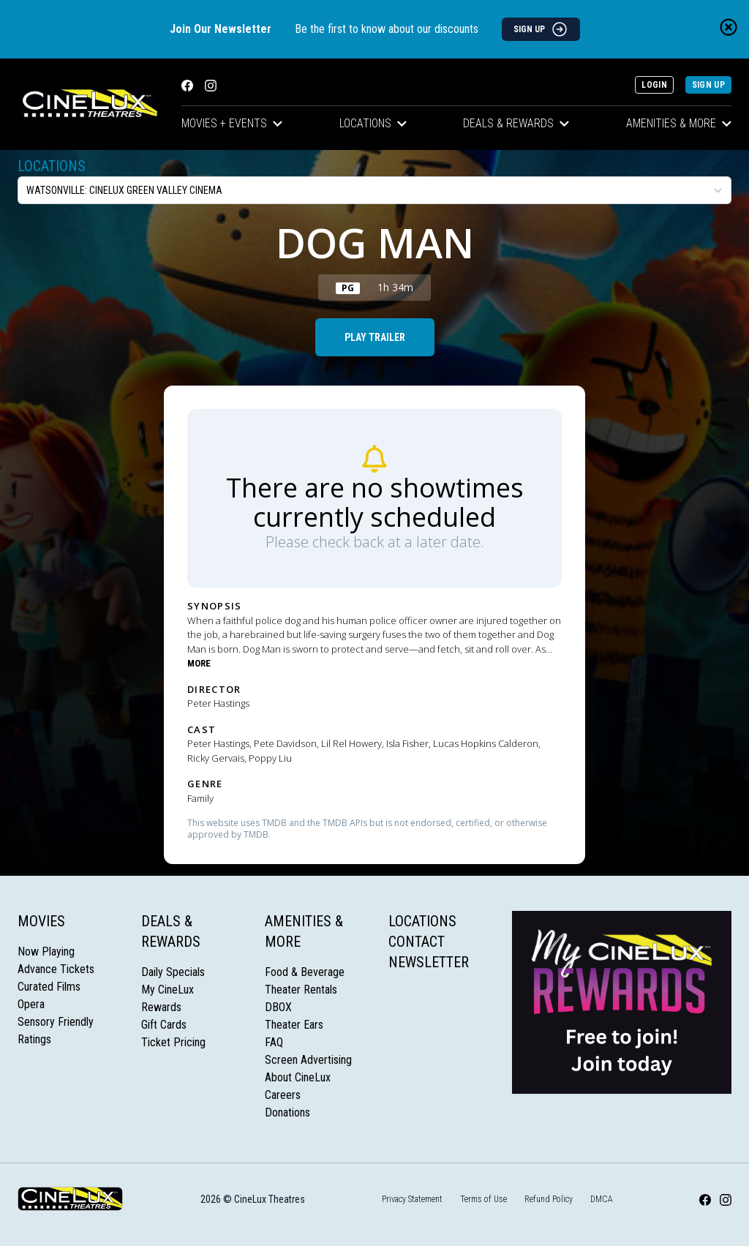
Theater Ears (294, 1025)
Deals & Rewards (516, 123)
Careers (283, 1095)
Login (654, 85)
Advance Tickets (56, 969)
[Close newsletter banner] (728, 27)
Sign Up (708, 85)
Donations (287, 1112)
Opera (31, 1004)
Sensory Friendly (56, 1022)
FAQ (274, 1042)
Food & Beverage (305, 972)
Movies (41, 921)
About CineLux (298, 1077)
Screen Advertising (308, 1060)
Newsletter (428, 962)
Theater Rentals (301, 990)
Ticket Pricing (173, 1042)
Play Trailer (375, 337)
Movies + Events (231, 123)
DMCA (601, 1199)
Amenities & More (678, 123)
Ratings (34, 1039)
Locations (373, 123)
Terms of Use (483, 1199)
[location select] (374, 190)
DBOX (278, 1007)
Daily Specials (173, 972)
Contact (416, 941)
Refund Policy (548, 1199)
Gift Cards (164, 1025)
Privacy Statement (412, 1199)
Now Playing (46, 951)
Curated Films (49, 987)
